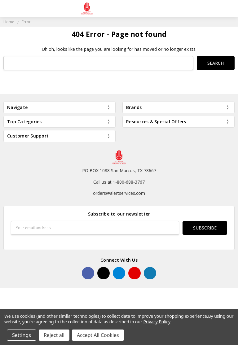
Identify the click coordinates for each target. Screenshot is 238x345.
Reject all (54, 335)
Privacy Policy (156, 322)
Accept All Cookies (98, 335)
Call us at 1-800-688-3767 (119, 182)
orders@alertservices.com (119, 193)
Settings (21, 335)
